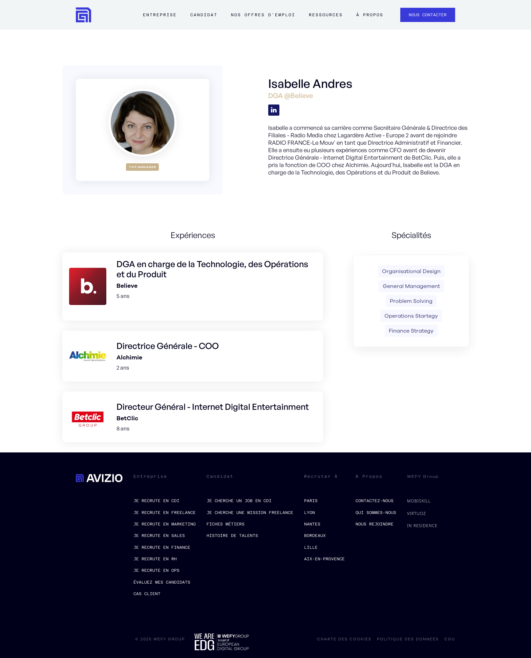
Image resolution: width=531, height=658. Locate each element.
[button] (160, 18)
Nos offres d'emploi (263, 15)
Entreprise (160, 15)
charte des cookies (344, 639)
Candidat (203, 15)
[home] (83, 15)
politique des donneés (408, 639)
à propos (369, 15)
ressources (326, 15)
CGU (449, 639)
